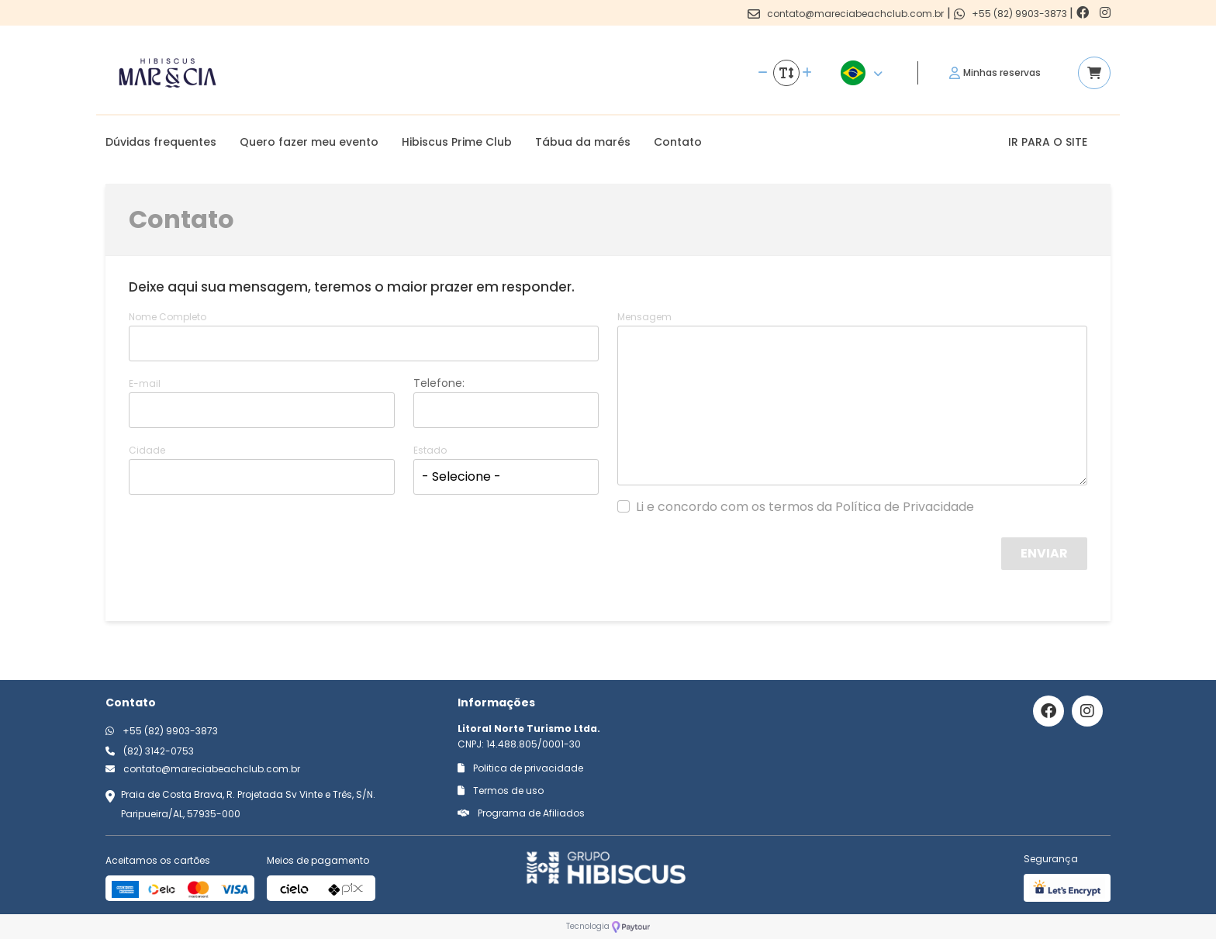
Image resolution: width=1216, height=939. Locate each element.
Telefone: (439, 383)
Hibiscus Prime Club (457, 142)
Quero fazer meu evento (309, 142)
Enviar (1044, 553)
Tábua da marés (582, 142)
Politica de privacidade (520, 768)
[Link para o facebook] (1084, 13)
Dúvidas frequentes (160, 142)
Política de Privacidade (904, 507)
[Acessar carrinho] (1094, 73)
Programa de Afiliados (521, 813)
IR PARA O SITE (1047, 142)
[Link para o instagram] (1105, 13)
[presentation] (880, 567)
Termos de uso (501, 790)
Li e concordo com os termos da (805, 507)
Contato (678, 142)
